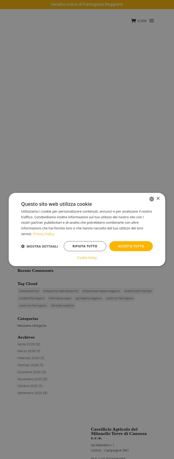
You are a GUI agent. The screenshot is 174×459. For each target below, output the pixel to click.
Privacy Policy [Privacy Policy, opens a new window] (43, 233)
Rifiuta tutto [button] (84, 246)
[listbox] (152, 199)
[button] (39, 246)
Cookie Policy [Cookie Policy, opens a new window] (87, 258)
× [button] (158, 198)
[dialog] (87, 229)
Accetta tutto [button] (131, 246)
